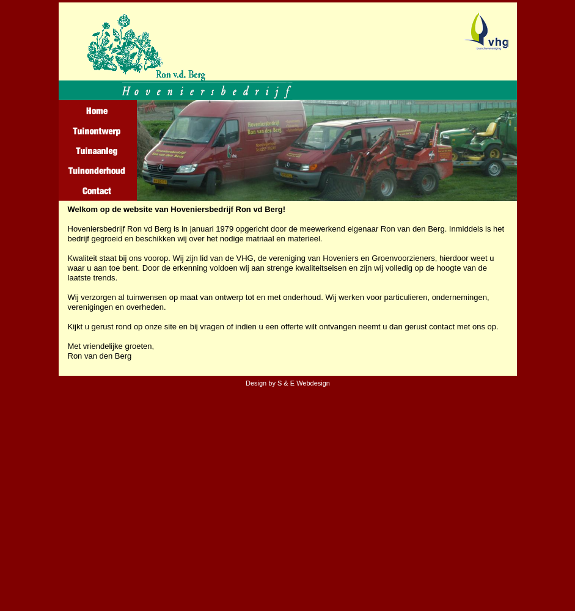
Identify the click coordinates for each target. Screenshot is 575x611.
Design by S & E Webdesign (288, 383)
